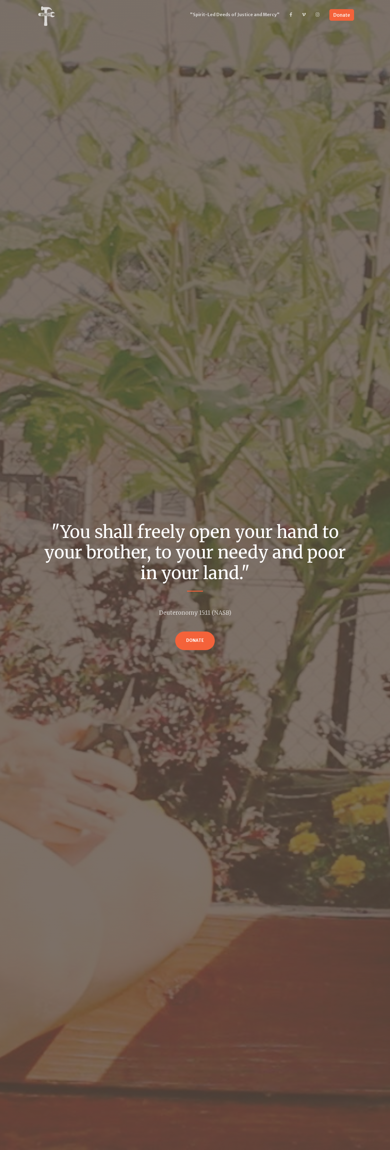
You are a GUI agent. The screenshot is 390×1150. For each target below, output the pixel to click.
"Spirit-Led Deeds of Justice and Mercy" (235, 14)
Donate (341, 15)
